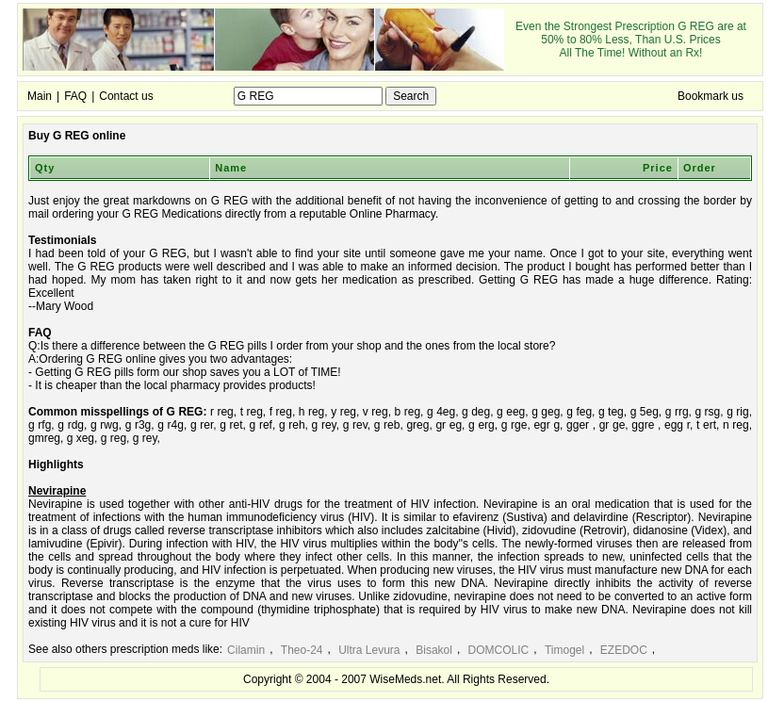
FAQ (75, 96)
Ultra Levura (369, 650)
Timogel (564, 650)
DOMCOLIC (499, 650)
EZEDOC (623, 650)
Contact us (126, 96)
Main (39, 96)
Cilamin (246, 650)
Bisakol (434, 650)
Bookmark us (710, 96)
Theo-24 (302, 650)
